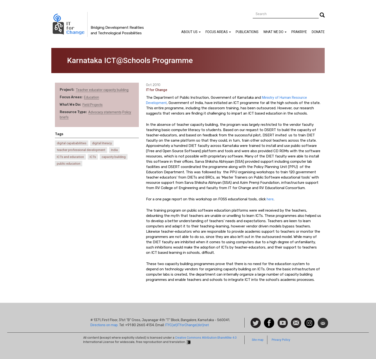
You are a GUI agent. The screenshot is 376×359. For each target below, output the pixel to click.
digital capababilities (71, 143)
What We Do (275, 32)
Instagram (309, 320)
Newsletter (323, 320)
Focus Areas (218, 32)
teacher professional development (81, 150)
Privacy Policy (281, 340)
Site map (258, 340)
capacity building (114, 157)
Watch (282, 320)
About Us (191, 32)
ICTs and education (70, 157)
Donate (318, 32)
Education (91, 97)
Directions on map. (104, 325)
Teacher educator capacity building (102, 90)
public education (68, 163)
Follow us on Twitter (256, 323)
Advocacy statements (105, 112)
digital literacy (102, 143)
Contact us (296, 322)
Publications (247, 32)
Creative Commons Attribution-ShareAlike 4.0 (205, 337)
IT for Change (156, 90)
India (114, 150)
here (270, 199)
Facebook (269, 320)
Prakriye (299, 32)
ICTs (93, 157)
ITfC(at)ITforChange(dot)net (187, 325)
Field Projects (92, 105)
